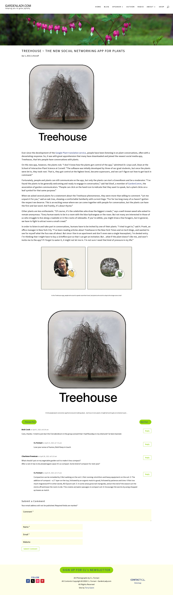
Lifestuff (35, 56)
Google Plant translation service (70, 152)
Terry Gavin (89, 587)
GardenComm (135, 183)
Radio (141, 7)
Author (131, 7)
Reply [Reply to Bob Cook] (147, 431)
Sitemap (137, 583)
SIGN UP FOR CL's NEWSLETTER (86, 570)
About (150, 7)
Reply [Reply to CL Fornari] (147, 444)
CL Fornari (38, 443)
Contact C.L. (137, 579)
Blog (106, 7)
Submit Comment (30, 549)
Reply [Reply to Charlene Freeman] (147, 457)
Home (98, 7)
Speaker (116, 7)
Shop (161, 7)
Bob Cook (26, 429)
